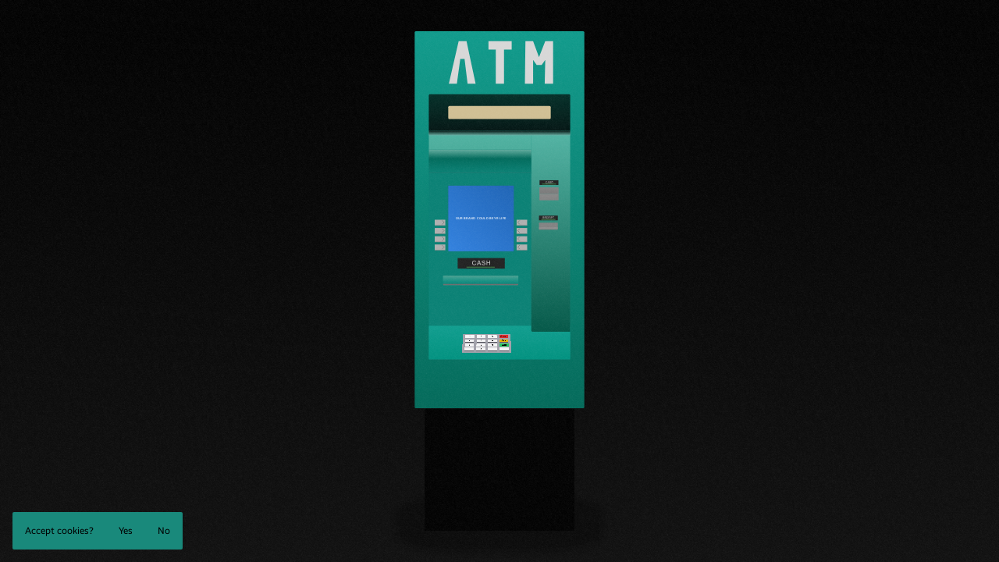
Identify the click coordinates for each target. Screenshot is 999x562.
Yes (126, 530)
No (164, 530)
